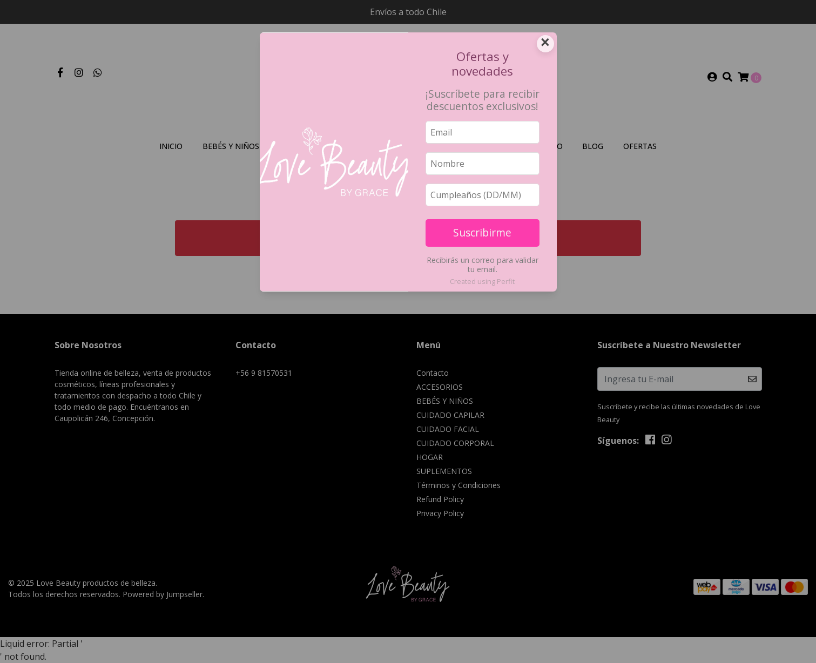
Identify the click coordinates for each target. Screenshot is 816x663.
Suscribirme (482, 232)
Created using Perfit (482, 281)
